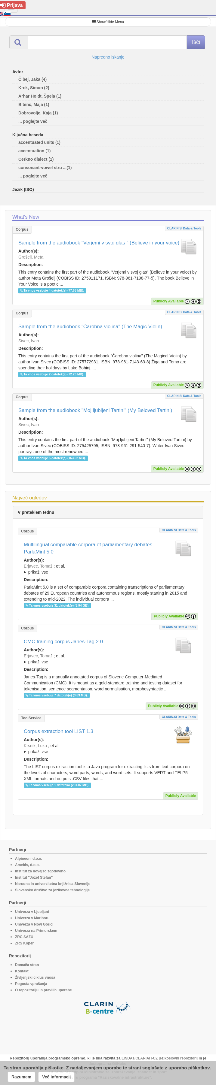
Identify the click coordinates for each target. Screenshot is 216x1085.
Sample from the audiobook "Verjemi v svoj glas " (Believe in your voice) (98, 243)
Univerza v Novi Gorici (34, 924)
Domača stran (27, 965)
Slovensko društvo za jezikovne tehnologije (52, 890)
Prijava (11, 5)
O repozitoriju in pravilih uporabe (43, 990)
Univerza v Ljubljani (32, 912)
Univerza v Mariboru (32, 918)
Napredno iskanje (108, 57)
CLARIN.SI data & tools (184, 228)
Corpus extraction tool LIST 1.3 (58, 731)
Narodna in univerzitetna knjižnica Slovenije (52, 884)
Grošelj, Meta (30, 257)
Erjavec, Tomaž (38, 566)
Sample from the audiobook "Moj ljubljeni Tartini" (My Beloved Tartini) (95, 410)
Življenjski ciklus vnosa (35, 977)
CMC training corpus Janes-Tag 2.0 (63, 641)
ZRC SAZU (24, 937)
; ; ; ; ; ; (108, 749)
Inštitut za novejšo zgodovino (40, 871)
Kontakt (22, 971)
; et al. (108, 569)
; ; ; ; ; (108, 659)
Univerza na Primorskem (36, 931)
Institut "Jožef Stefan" (34, 877)
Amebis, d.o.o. (27, 865)
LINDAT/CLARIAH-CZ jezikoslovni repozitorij (160, 1058)
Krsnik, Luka (35, 745)
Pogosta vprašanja (31, 984)
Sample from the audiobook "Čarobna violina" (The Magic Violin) (90, 326)
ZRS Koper (24, 943)
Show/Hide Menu (108, 22)
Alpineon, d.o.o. (28, 858)
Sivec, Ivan (28, 340)
